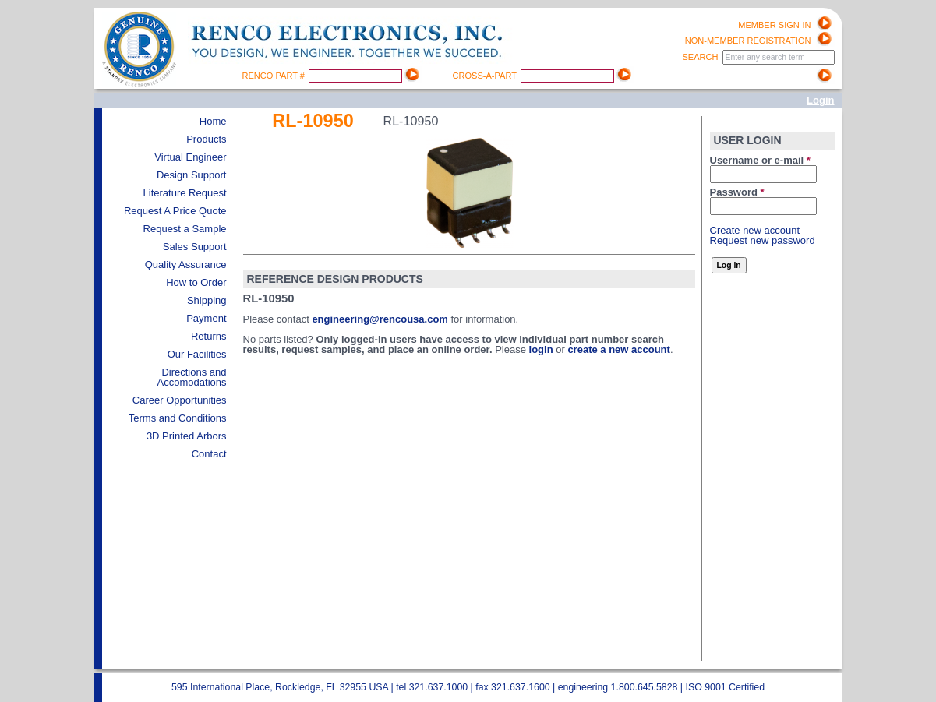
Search (701, 57)
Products (206, 139)
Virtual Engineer (190, 157)
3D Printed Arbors (187, 436)
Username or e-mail (760, 160)
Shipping (207, 300)
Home (213, 121)
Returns (209, 336)
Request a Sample (185, 229)
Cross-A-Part (486, 75)
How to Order (196, 282)
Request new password (762, 240)
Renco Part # (275, 75)
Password (737, 192)
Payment (206, 318)
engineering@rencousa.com (380, 319)
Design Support (192, 175)
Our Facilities (197, 354)
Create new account (755, 230)
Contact (209, 454)
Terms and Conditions (178, 418)
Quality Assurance (186, 264)
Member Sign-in (774, 25)
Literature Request (185, 193)
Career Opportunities (179, 400)
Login (820, 100)
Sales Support (195, 246)
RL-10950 (313, 121)
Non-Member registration (748, 40)
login (541, 349)
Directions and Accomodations (192, 377)
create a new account (618, 349)
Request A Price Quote (175, 211)
